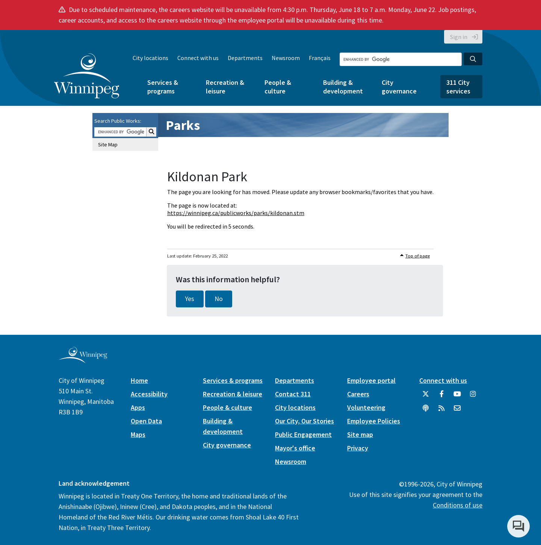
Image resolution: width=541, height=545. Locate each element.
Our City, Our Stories (304, 421)
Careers (358, 394)
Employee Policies (373, 421)
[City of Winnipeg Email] (457, 411)
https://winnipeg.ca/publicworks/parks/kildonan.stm (235, 213)
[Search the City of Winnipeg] (401, 59)
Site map (360, 434)
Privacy (357, 448)
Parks (183, 125)
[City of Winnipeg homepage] (83, 360)
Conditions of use (457, 505)
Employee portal (371, 380)
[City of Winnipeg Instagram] (473, 396)
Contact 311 (293, 394)
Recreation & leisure (225, 86)
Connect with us (198, 58)
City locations (150, 58)
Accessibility (149, 394)
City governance (399, 86)
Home (139, 380)
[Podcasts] (425, 411)
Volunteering (366, 407)
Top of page (417, 256)
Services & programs (162, 86)
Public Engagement (303, 434)
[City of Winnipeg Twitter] (425, 396)
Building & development (343, 86)
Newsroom (286, 58)
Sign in (458, 37)
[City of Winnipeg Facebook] (441, 396)
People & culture (277, 86)
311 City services (458, 86)
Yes (189, 299)
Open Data (146, 421)
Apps (138, 407)
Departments (245, 58)
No (219, 299)
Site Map (108, 144)
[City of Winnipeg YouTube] (457, 396)
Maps (138, 434)
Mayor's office (295, 448)
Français (320, 58)
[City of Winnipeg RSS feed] (441, 411)
